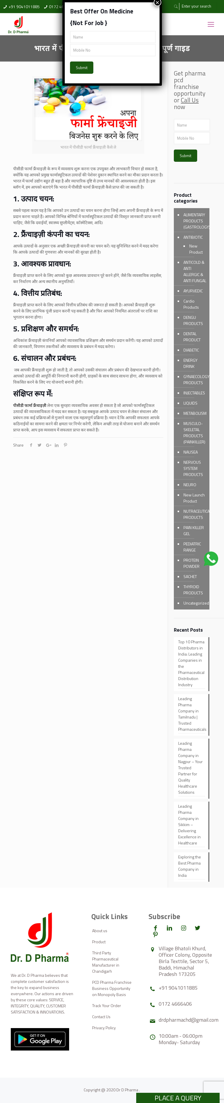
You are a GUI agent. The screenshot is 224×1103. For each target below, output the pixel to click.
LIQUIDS (190, 403)
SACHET (190, 576)
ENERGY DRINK (190, 363)
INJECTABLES (194, 393)
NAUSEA (190, 452)
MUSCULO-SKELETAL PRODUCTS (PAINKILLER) (194, 432)
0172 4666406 (175, 1004)
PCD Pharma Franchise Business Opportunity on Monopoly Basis (112, 988)
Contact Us (101, 1017)
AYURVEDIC (193, 291)
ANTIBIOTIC (193, 237)
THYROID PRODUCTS (193, 590)
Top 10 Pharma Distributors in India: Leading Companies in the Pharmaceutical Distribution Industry (191, 663)
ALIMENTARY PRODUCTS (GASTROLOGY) (194, 221)
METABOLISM (194, 413)
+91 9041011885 (24, 6)
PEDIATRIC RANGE (192, 547)
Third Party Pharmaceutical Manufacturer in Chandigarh (105, 962)
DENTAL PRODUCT (192, 337)
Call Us (190, 100)
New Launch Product (194, 498)
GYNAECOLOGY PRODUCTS (194, 379)
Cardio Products (191, 304)
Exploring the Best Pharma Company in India (189, 866)
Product (99, 942)
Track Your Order (106, 1005)
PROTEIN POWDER (191, 563)
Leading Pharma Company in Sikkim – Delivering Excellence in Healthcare (189, 824)
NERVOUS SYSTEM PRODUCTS (193, 468)
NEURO (189, 485)
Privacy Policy (104, 1028)
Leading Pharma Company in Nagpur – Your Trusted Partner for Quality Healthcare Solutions (190, 767)
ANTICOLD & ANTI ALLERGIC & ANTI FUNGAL (194, 271)
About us (99, 931)
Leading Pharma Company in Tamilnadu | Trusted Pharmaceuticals (191, 713)
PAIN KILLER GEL (193, 530)
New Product (196, 249)
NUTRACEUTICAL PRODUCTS (194, 514)
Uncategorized (194, 603)
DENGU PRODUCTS (193, 320)
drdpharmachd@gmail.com (188, 1020)
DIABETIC (191, 350)
